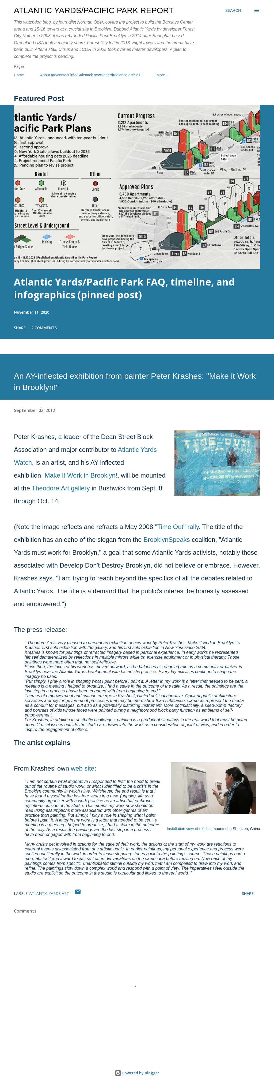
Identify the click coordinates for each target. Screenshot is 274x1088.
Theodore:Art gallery (61, 488)
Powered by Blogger (137, 1072)
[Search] (233, 10)
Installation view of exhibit (188, 829)
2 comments (44, 327)
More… (163, 75)
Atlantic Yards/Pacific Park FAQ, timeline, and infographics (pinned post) (124, 288)
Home (19, 75)
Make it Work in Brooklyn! (81, 475)
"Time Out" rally (177, 526)
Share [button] (20, 327)
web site (82, 768)
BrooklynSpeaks (166, 539)
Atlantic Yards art (49, 893)
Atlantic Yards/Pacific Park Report (94, 10)
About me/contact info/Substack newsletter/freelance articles (90, 75)
